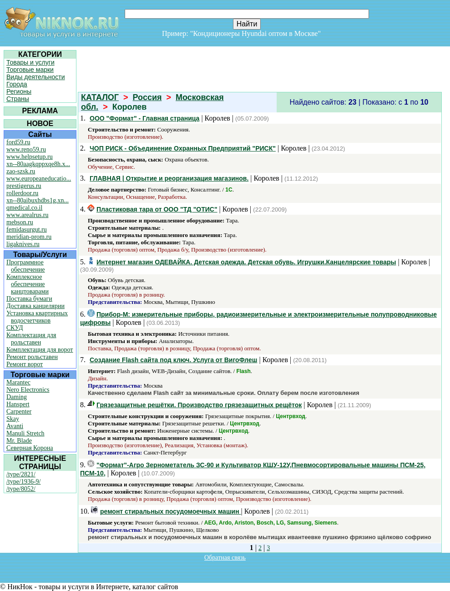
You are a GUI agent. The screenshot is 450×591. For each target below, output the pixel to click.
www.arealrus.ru (27, 215)
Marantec (18, 382)
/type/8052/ (20, 488)
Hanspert (18, 404)
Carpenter (18, 411)
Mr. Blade (19, 440)
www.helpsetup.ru (29, 156)
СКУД (14, 327)
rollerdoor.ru (22, 193)
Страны (17, 98)
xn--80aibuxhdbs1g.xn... (37, 200)
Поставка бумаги (29, 298)
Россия (147, 97)
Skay (12, 418)
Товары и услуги (30, 62)
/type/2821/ (20, 474)
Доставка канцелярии (35, 306)
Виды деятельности (35, 77)
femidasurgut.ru (26, 229)
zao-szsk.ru (20, 171)
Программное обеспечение (25, 266)
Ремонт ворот (24, 364)
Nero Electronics (27, 389)
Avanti (14, 426)
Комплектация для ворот (39, 349)
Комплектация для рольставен (31, 339)
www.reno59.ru (26, 149)
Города (16, 84)
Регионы (18, 91)
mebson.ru (19, 222)
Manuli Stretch (25, 433)
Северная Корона (29, 448)
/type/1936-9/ (23, 481)
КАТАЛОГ (100, 97)
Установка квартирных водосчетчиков (37, 317)
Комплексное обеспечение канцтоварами (27, 284)
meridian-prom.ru (28, 236)
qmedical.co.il (24, 207)
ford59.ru (18, 142)
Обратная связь (225, 557)
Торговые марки (30, 69)
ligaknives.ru (23, 244)
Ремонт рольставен (32, 357)
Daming (16, 397)
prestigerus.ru (23, 185)
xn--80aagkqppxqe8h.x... (38, 164)
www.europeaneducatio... (38, 178)
